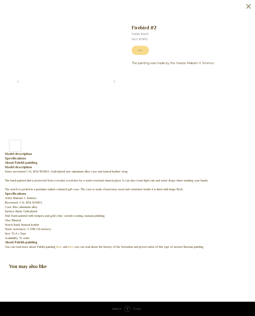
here (59, 246)
